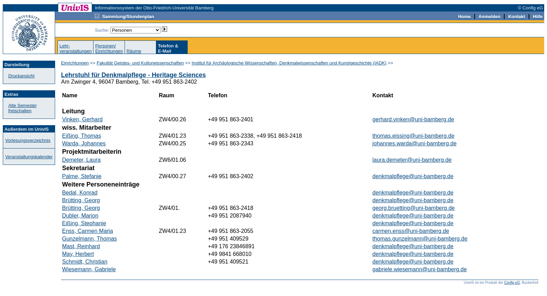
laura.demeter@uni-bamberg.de (412, 160)
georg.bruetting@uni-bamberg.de (414, 208)
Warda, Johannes (84, 143)
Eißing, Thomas (81, 136)
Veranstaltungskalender (29, 156)
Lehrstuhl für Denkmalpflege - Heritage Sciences (133, 74)
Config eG (512, 282)
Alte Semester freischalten (22, 108)
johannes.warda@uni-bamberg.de (415, 143)
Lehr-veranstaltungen (75, 48)
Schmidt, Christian (84, 262)
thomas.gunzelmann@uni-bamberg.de (420, 239)
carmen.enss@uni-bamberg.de (411, 231)
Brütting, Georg (81, 200)
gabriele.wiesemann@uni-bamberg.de (420, 269)
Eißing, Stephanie (84, 223)
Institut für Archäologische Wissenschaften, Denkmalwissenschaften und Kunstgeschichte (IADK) (289, 63)
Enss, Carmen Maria (87, 231)
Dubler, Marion (80, 216)
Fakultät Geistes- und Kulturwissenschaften (140, 63)
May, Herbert (78, 254)
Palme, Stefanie (82, 176)
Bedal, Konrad (79, 193)
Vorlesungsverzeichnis (27, 140)
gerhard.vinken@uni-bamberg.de (413, 119)
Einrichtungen (75, 63)
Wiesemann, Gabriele (89, 269)
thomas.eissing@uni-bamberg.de (414, 136)
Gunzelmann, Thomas (89, 239)
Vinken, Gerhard (82, 119)
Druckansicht (21, 75)
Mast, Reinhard (81, 246)
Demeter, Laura (81, 160)
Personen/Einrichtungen (109, 48)
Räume (134, 51)
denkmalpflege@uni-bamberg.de (413, 176)
